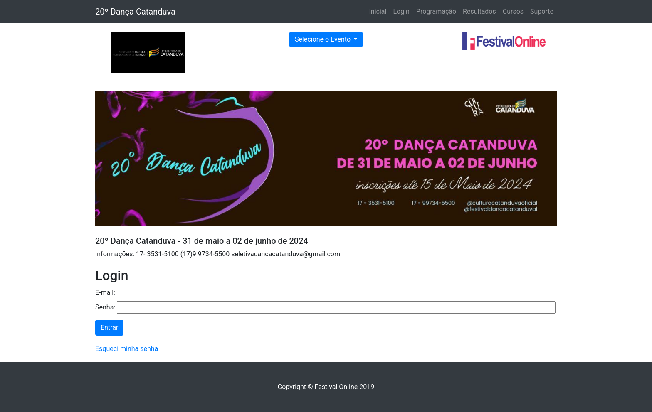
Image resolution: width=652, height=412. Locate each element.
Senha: (105, 307)
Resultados (479, 11)
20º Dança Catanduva (135, 12)
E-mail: (105, 293)
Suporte (541, 11)
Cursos (513, 11)
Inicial (377, 11)
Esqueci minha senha (126, 349)
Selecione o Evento (323, 39)
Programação (436, 11)
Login (401, 11)
